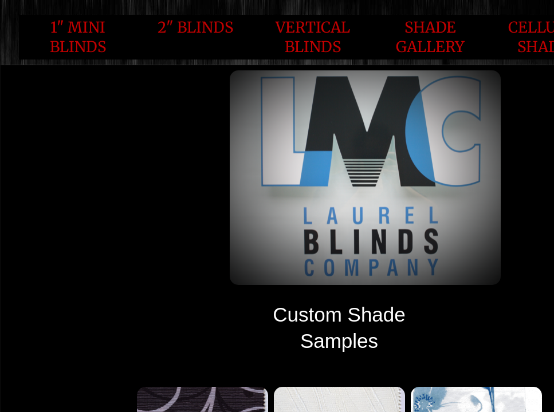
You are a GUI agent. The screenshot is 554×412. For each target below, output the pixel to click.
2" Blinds (195, 27)
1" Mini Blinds (78, 37)
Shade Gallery (430, 37)
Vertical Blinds (313, 37)
